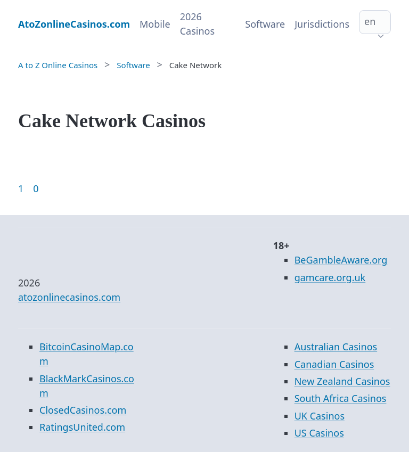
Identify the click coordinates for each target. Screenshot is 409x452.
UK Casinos (320, 415)
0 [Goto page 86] (35, 188)
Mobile (155, 24)
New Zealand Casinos (342, 381)
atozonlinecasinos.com (69, 297)
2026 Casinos (197, 23)
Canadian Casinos (334, 364)
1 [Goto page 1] (20, 188)
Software (265, 24)
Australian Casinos (336, 346)
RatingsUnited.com (82, 427)
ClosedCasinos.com (82, 410)
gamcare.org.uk (330, 277)
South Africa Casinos (341, 398)
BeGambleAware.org (341, 259)
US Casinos (319, 432)
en (369, 21)
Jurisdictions (322, 24)
